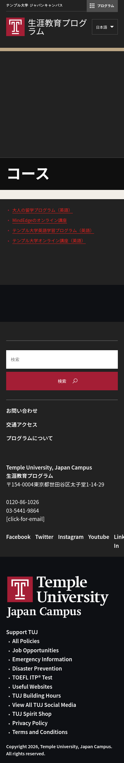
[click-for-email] (25, 519)
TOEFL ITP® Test (32, 677)
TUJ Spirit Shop (32, 713)
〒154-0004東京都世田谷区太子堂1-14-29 (55, 484)
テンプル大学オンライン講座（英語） (49, 240)
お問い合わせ (22, 410)
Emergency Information (42, 659)
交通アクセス (21, 424)
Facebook (18, 536)
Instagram (71, 536)
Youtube (98, 536)
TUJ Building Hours (36, 695)
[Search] (62, 359)
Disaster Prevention (37, 668)
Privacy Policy (30, 723)
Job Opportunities (35, 650)
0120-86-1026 (22, 502)
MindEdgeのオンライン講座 (39, 220)
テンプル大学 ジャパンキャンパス (34, 5)
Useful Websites (32, 686)
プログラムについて (29, 438)
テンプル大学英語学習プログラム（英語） (53, 230)
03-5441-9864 (22, 510)
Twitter (44, 536)
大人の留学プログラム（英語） (42, 210)
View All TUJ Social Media (44, 704)
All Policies (25, 641)
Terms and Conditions (40, 732)
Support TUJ (22, 632)
